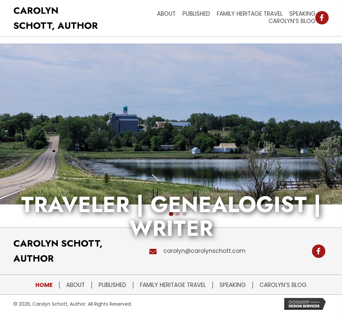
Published (112, 285)
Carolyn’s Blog (283, 285)
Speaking (232, 285)
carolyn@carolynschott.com (204, 251)
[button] (322, 17)
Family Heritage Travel (173, 285)
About (75, 285)
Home (43, 285)
